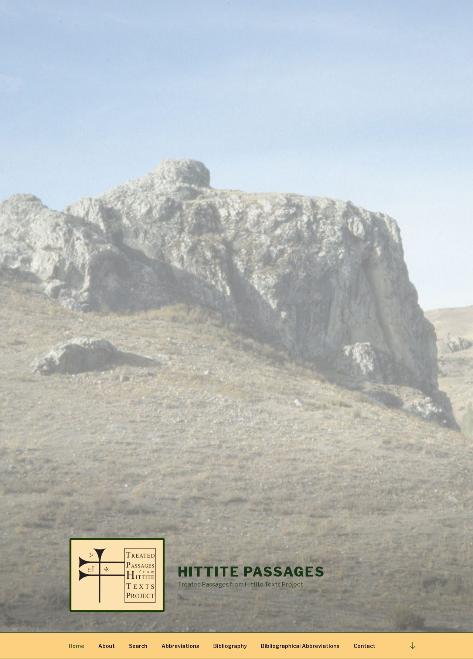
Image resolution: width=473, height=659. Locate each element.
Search (138, 646)
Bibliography (230, 646)
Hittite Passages (251, 572)
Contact (364, 646)
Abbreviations (180, 646)
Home (76, 646)
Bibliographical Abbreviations (300, 646)
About (106, 646)
